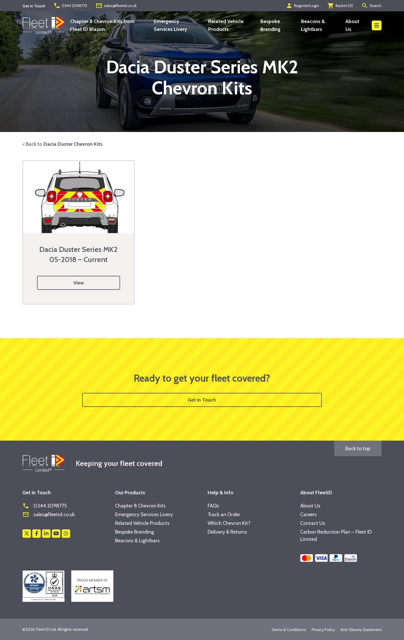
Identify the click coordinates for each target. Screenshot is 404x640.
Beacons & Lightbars (137, 540)
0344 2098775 (70, 5)
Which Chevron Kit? (229, 523)
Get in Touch (202, 400)
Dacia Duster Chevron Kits (72, 144)
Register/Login (302, 5)
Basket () (340, 5)
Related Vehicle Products (142, 523)
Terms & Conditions (288, 629)
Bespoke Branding (134, 532)
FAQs (213, 506)
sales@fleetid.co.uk (116, 5)
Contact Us (312, 523)
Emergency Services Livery (144, 514)
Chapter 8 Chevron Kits (140, 506)
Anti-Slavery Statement (361, 629)
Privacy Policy (323, 629)
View (78, 283)
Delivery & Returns (227, 532)
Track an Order (224, 514)
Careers (308, 514)
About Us (310, 506)
